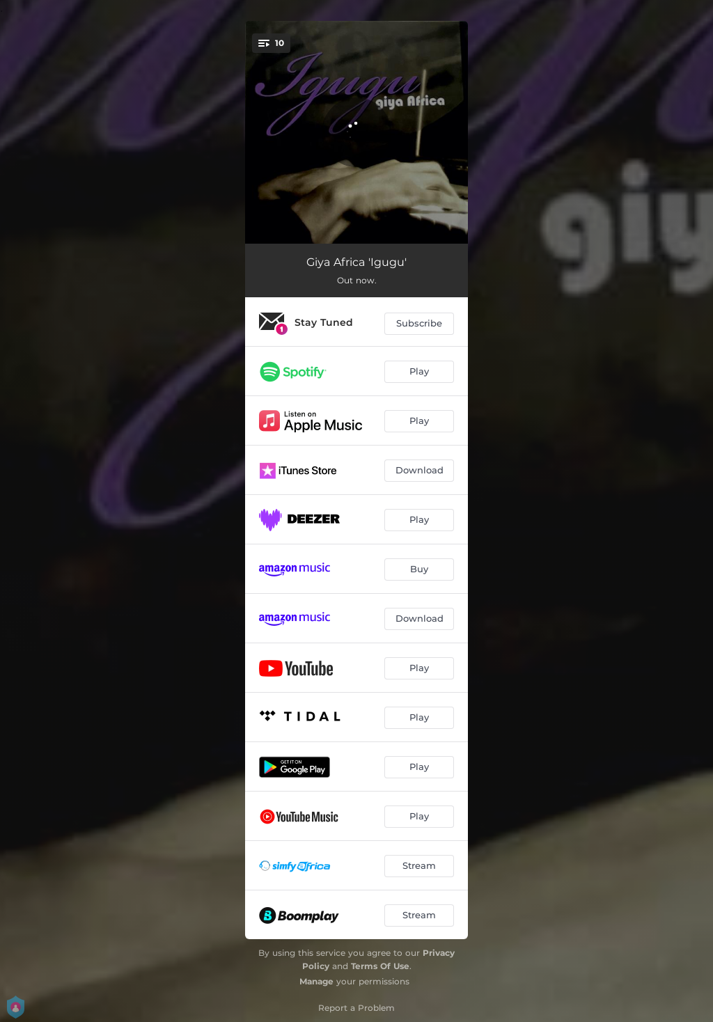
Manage (316, 981)
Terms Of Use (380, 966)
